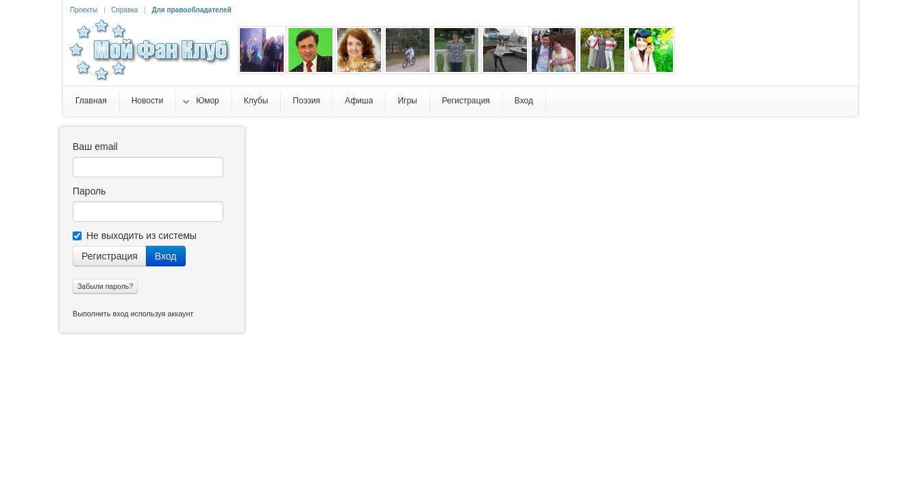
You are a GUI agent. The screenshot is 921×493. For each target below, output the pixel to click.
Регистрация (110, 256)
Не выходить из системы (135, 235)
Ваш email (95, 146)
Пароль (89, 191)
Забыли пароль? (105, 286)
